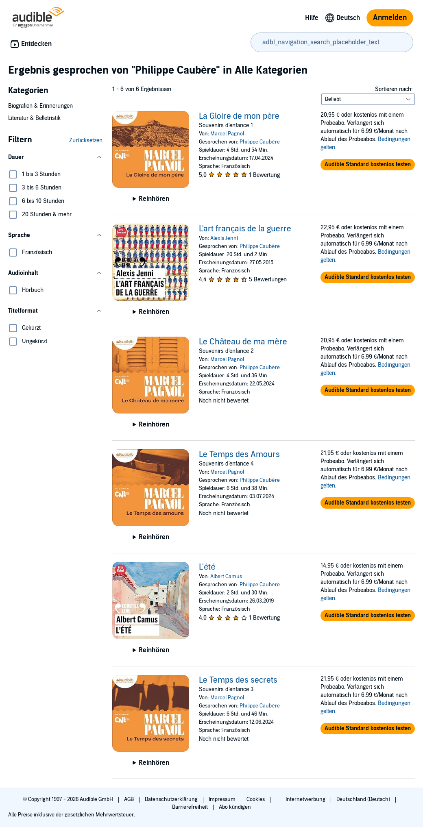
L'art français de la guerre (245, 229)
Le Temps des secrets (238, 680)
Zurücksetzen (85, 140)
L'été (207, 567)
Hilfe (311, 18)
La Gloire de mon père (239, 116)
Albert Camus (226, 576)
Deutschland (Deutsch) (363, 799)
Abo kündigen (235, 807)
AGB (129, 799)
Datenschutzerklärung (172, 799)
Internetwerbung (306, 799)
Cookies (256, 799)
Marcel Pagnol (227, 134)
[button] (55, 157)
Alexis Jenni (224, 238)
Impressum (223, 799)
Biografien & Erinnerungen (40, 105)
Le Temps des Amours (239, 454)
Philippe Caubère (259, 142)
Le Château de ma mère (243, 342)
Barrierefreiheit (190, 807)
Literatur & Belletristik (34, 118)
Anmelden (390, 17)
